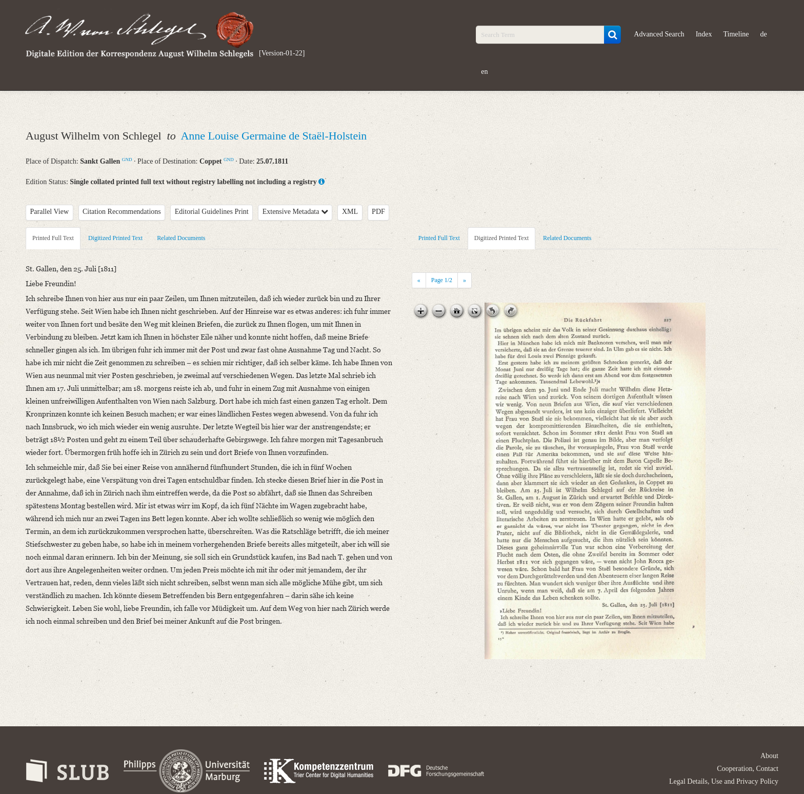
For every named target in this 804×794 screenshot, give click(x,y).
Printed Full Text (53, 238)
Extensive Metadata (295, 211)
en (484, 71)
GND (127, 159)
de (763, 34)
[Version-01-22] (282, 53)
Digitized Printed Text (115, 238)
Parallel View (49, 211)
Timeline (736, 34)
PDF (378, 211)
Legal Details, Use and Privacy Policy (723, 781)
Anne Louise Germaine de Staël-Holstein (273, 135)
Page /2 (441, 280)
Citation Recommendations (122, 211)
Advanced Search (659, 34)
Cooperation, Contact (747, 768)
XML (350, 211)
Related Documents (181, 238)
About (769, 756)
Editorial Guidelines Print (212, 211)
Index (704, 34)
